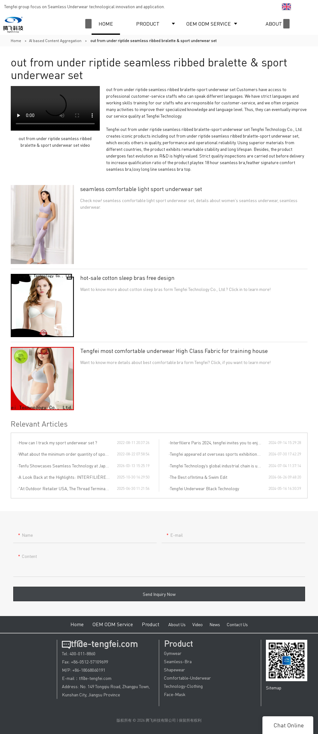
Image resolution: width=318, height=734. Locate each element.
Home (16, 40)
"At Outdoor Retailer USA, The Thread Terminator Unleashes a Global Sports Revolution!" (68, 488)
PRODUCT (147, 23)
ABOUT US (278, 23)
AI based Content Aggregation (55, 40)
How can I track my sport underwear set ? (58, 442)
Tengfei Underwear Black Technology (204, 488)
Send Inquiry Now (159, 598)
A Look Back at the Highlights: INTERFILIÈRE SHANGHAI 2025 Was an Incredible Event (68, 477)
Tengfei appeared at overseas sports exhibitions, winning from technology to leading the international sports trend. (219, 454)
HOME (106, 23)
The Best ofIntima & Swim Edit (198, 477)
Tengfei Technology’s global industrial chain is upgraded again (219, 465)
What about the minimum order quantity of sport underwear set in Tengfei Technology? (68, 454)
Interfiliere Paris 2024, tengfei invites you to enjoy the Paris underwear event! (219, 442)
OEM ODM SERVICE (208, 23)
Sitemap (273, 687)
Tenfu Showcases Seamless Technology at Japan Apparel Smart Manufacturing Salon (68, 465)
